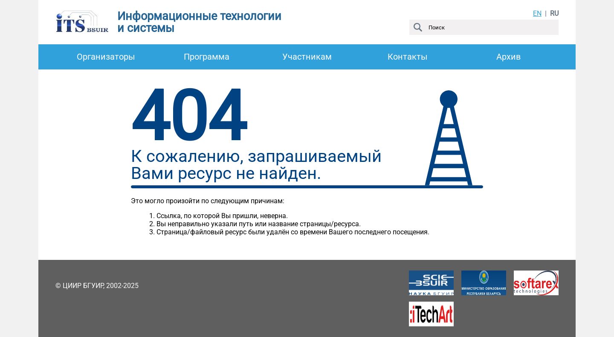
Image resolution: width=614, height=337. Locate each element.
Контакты (408, 57)
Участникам (307, 57)
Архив (508, 57)
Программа (206, 57)
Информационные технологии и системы (199, 22)
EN (537, 13)
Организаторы (106, 57)
